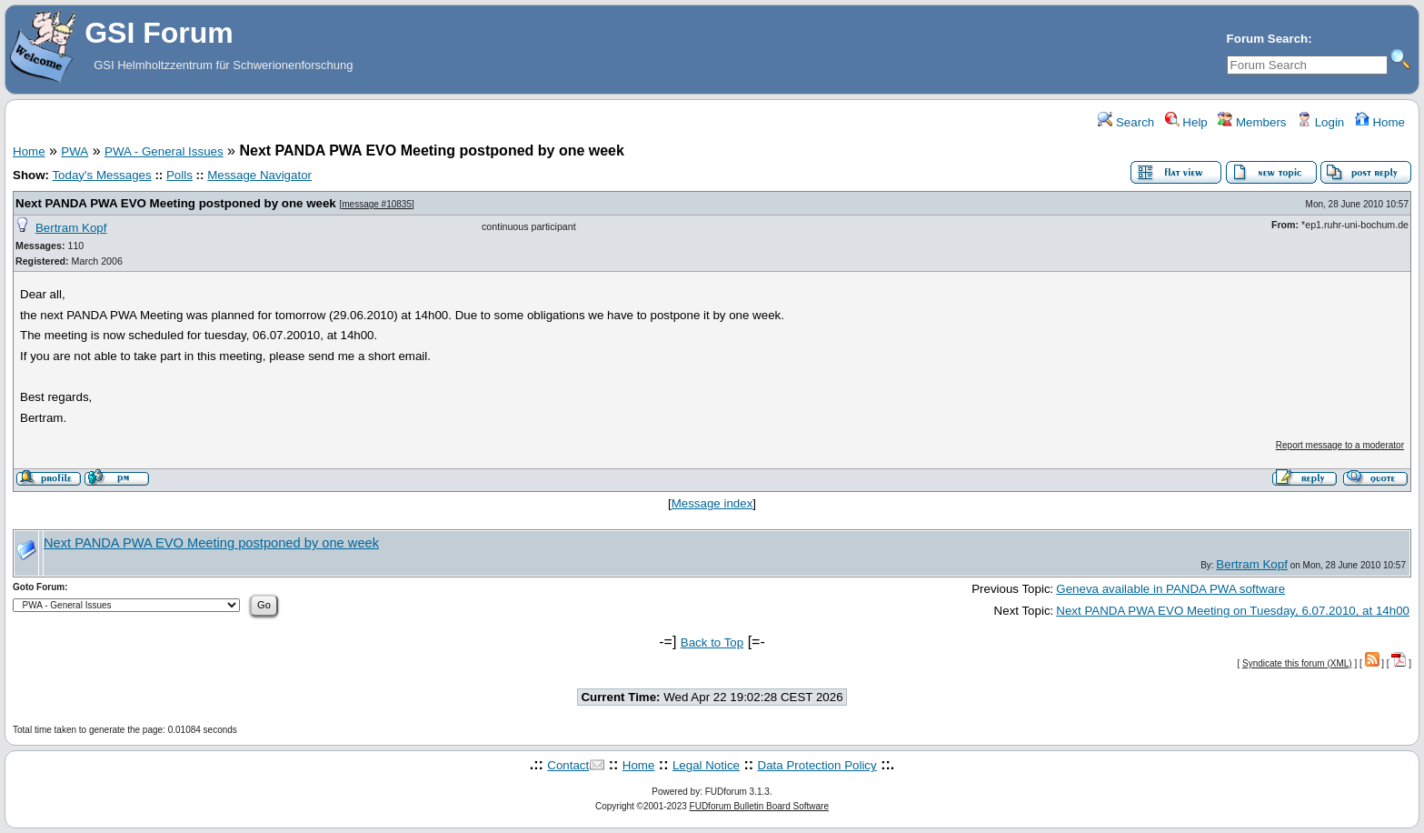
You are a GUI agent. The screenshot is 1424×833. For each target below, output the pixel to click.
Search (1126, 122)
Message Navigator (259, 175)
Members (1252, 122)
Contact (568, 765)
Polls (179, 175)
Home (1380, 122)
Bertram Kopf (71, 228)
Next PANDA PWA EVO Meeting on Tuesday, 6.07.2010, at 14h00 (1232, 610)
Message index (712, 503)
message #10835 (377, 204)
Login (1320, 122)
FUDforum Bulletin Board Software (759, 806)
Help (1186, 122)
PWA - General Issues (164, 151)
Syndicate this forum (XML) (1297, 663)
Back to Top (712, 642)
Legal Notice (706, 765)
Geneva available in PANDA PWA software (1170, 589)
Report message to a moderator (1340, 445)
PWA (74, 151)
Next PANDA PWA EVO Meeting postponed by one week (175, 203)
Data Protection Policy (817, 765)
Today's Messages (101, 175)
